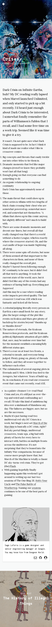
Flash (13, 466)
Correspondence (21, 63)
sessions (36, 488)
